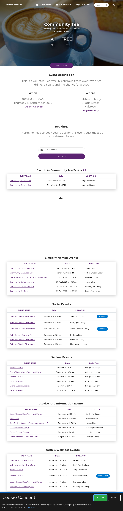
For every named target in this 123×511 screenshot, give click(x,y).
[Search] (99, 5)
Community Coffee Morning (22, 268)
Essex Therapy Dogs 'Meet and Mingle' (26, 372)
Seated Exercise (16, 368)
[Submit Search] (106, 5)
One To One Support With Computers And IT (29, 423)
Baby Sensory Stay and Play (21, 335)
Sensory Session (17, 381)
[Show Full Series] (84, 170)
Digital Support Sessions (20, 386)
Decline (114, 498)
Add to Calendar (33, 106)
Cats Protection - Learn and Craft (24, 437)
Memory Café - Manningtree (22, 486)
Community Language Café (21, 273)
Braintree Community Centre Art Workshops (28, 277)
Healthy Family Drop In (19, 428)
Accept (100, 498)
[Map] (61, 226)
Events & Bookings (14, 5)
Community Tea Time (19, 291)
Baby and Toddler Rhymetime (22, 316)
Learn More (30, 507)
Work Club (14, 419)
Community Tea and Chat (20, 181)
